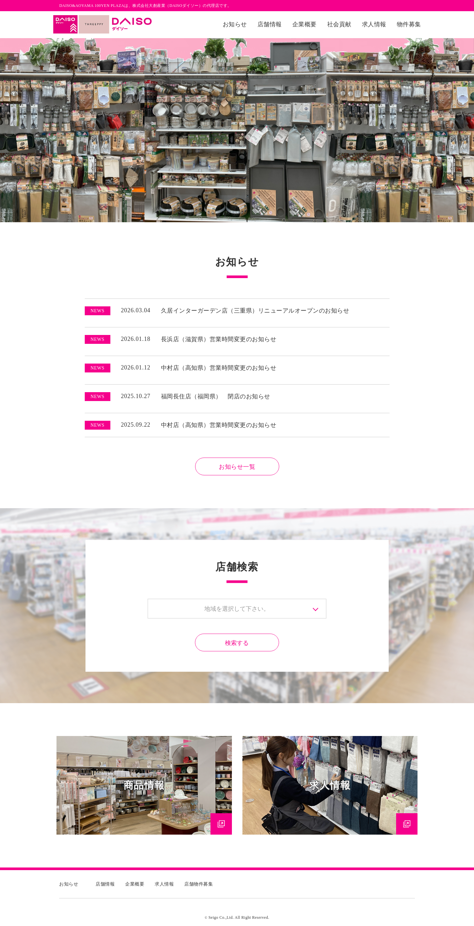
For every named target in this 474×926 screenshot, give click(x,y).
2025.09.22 (117, 424)
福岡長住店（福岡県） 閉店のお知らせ (215, 396)
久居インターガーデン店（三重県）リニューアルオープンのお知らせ (255, 310)
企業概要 (304, 24)
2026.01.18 (117, 339)
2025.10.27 (117, 396)
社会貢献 (339, 24)
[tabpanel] (237, 130)
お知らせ (235, 24)
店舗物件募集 (198, 884)
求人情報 (374, 24)
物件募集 (409, 24)
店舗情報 (270, 24)
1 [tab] (232, 227)
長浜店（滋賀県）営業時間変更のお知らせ (219, 339)
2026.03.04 (117, 310)
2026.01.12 (117, 367)
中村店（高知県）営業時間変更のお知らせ (219, 368)
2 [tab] (242, 227)
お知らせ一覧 (237, 466)
